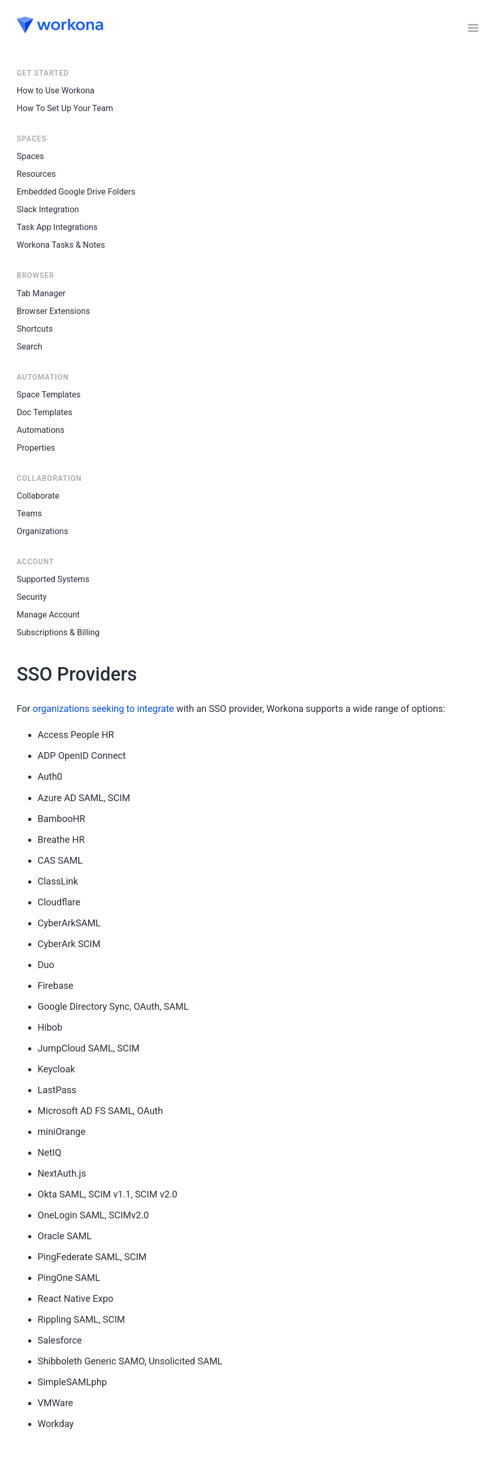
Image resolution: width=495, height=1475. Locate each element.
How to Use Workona (55, 90)
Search (29, 347)
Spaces (30, 156)
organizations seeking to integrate (103, 708)
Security (31, 597)
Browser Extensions (53, 311)
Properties (36, 448)
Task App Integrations (57, 227)
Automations (40, 430)
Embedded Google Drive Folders (76, 192)
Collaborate (38, 496)
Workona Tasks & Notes (61, 245)
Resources (36, 174)
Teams (29, 513)
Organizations (42, 531)
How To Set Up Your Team (65, 108)
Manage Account (48, 615)
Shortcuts (35, 329)
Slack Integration (48, 209)
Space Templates (49, 395)
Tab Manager (41, 293)
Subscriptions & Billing (58, 632)
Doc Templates (45, 412)
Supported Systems (53, 579)
